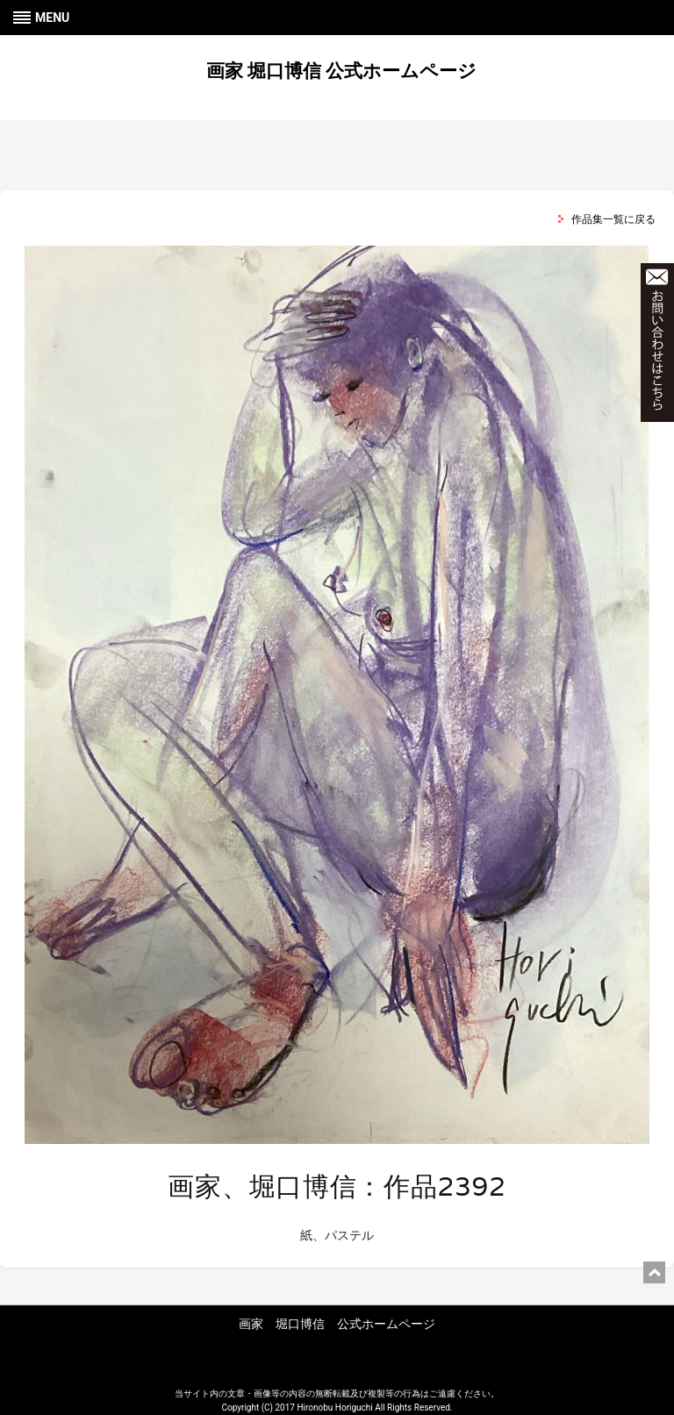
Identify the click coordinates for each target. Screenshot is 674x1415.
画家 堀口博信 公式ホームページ (341, 71)
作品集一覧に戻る (613, 219)
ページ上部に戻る (654, 1272)
